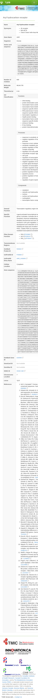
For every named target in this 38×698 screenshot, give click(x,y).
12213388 (25, 564)
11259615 (27, 558)
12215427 (26, 573)
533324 (20, 249)
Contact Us (18, 697)
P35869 (20, 255)
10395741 (25, 550)
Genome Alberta (19, 688)
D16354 (20, 358)
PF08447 (29, 238)
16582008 (25, 581)
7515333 (24, 534)
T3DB (7, 2)
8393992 (24, 388)
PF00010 (28, 236)
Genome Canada (7, 688)
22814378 (27, 601)
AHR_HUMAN (22, 258)
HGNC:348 (21, 371)
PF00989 (28, 234)
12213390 (25, 587)
